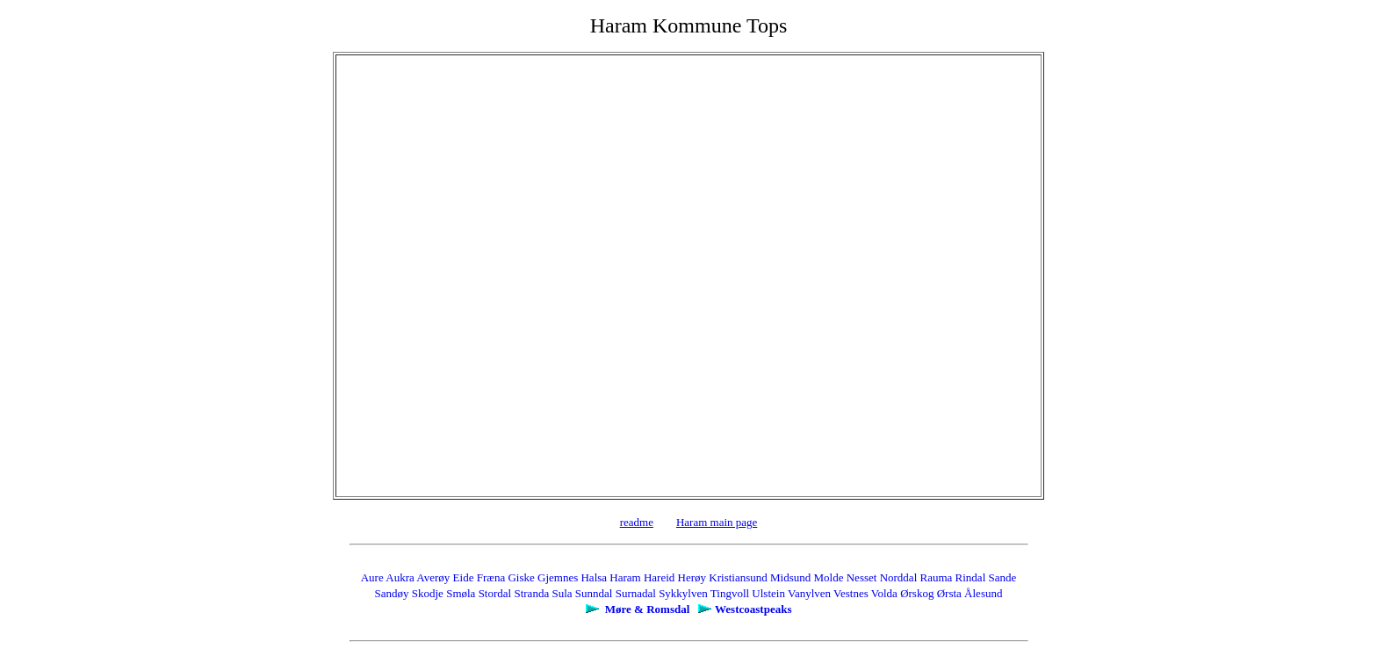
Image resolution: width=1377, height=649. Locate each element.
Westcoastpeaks (753, 609)
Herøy (692, 577)
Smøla (460, 593)
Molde (829, 577)
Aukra (400, 577)
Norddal (899, 577)
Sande (1003, 577)
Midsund (790, 577)
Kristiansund (738, 577)
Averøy (433, 577)
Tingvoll (729, 593)
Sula (562, 593)
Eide (463, 577)
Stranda (531, 593)
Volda (884, 593)
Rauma (936, 577)
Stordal (495, 593)
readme (636, 522)
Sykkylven (683, 593)
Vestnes (851, 593)
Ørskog (917, 593)
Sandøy (392, 593)
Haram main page (716, 522)
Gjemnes (557, 577)
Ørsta (949, 593)
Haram (624, 577)
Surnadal (636, 593)
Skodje (427, 593)
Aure (372, 577)
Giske (521, 577)
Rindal (970, 577)
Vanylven (809, 593)
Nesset (862, 577)
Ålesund (983, 593)
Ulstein (768, 593)
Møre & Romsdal (647, 609)
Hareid (659, 577)
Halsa (593, 577)
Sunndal (594, 593)
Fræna (491, 577)
